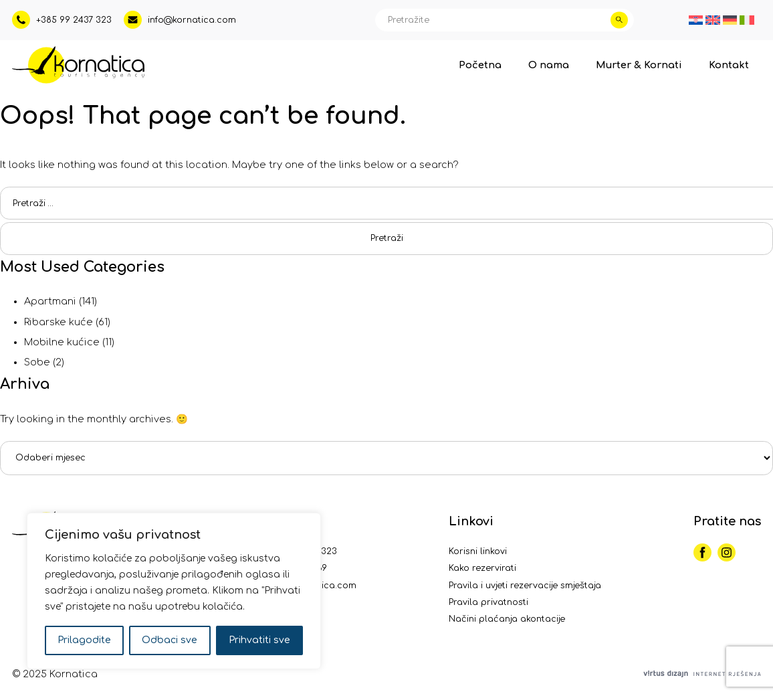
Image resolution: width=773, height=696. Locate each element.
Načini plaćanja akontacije (507, 619)
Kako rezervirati (482, 568)
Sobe (37, 362)
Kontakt (729, 65)
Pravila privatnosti (488, 602)
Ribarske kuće (58, 322)
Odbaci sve (169, 640)
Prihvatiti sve (259, 640)
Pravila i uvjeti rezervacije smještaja (525, 585)
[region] (174, 591)
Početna (480, 65)
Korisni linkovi (478, 551)
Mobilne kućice (62, 342)
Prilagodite (84, 640)
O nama (548, 65)
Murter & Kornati (639, 65)
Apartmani (50, 301)
